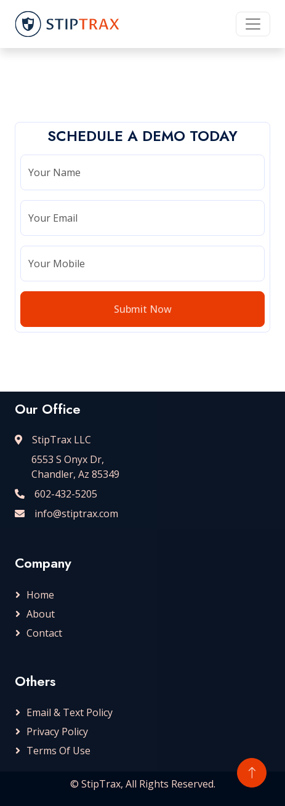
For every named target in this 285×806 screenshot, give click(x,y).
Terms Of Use (58, 750)
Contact (44, 633)
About (40, 614)
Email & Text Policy (69, 712)
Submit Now (143, 309)
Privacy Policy (57, 731)
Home (40, 595)
